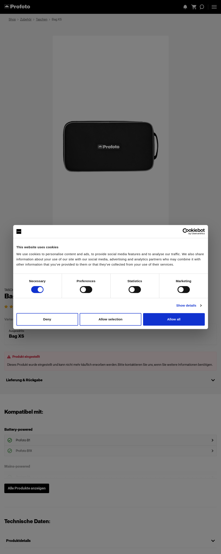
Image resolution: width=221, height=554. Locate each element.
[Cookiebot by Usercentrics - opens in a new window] (186, 231)
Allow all (174, 319)
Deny (47, 319)
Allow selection (110, 319)
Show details (186, 305)
